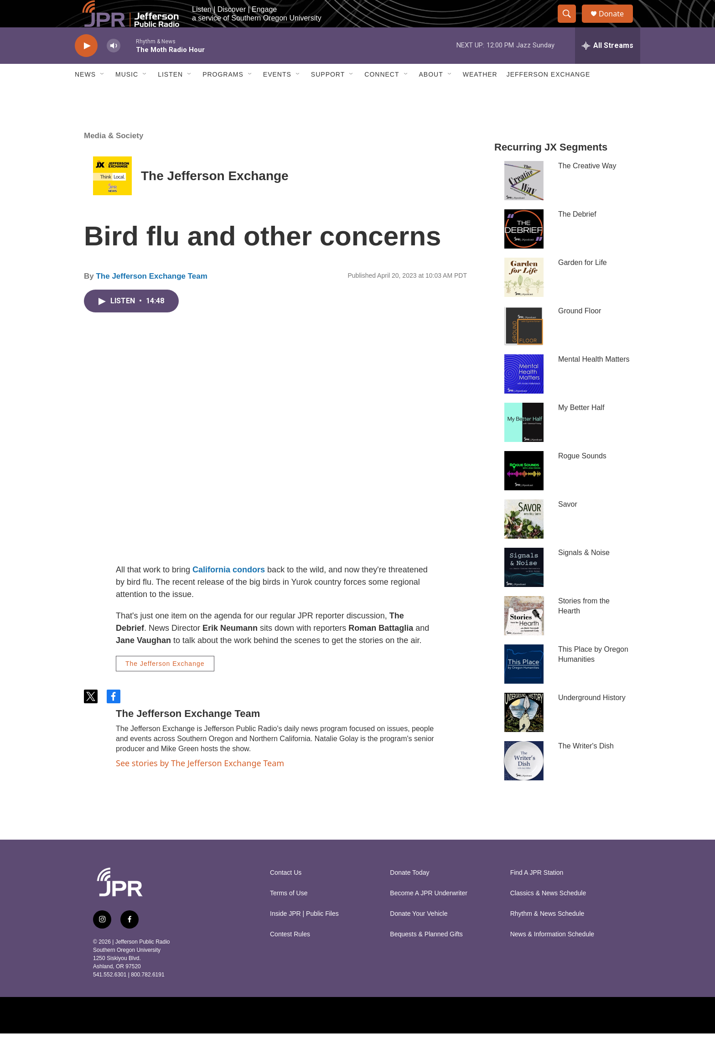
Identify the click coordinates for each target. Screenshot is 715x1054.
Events (277, 95)
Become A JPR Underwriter (428, 913)
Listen (170, 95)
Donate (617, 24)
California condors (228, 590)
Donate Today (409, 893)
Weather (480, 95)
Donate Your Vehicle (418, 934)
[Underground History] (524, 733)
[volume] (113, 66)
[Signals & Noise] (524, 587)
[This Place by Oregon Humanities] (524, 684)
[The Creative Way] (524, 201)
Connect (381, 95)
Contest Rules (290, 954)
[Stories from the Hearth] (524, 636)
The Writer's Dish (586, 766)
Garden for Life (582, 283)
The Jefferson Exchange (215, 196)
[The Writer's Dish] (524, 781)
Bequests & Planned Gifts (426, 954)
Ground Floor (579, 331)
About (431, 95)
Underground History (592, 718)
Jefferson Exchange (549, 95)
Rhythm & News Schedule (547, 934)
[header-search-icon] (571, 24)
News (85, 95)
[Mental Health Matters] (524, 394)
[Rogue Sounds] (524, 491)
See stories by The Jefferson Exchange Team (200, 783)
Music (126, 95)
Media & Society (113, 156)
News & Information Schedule (552, 954)
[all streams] (607, 66)
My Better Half (581, 428)
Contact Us (285, 893)
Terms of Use (288, 913)
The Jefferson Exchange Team (151, 296)
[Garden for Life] (524, 297)
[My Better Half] (524, 442)
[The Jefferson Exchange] (112, 196)
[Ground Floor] (524, 346)
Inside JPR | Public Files (304, 934)
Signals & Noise (584, 573)
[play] (86, 66)
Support (328, 95)
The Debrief (577, 235)
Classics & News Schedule (548, 913)
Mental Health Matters (594, 380)
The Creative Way (587, 186)
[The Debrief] (524, 249)
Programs (223, 95)
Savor (567, 525)
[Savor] (524, 539)
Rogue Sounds (582, 476)
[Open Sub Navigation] (102, 95)
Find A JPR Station (537, 893)
